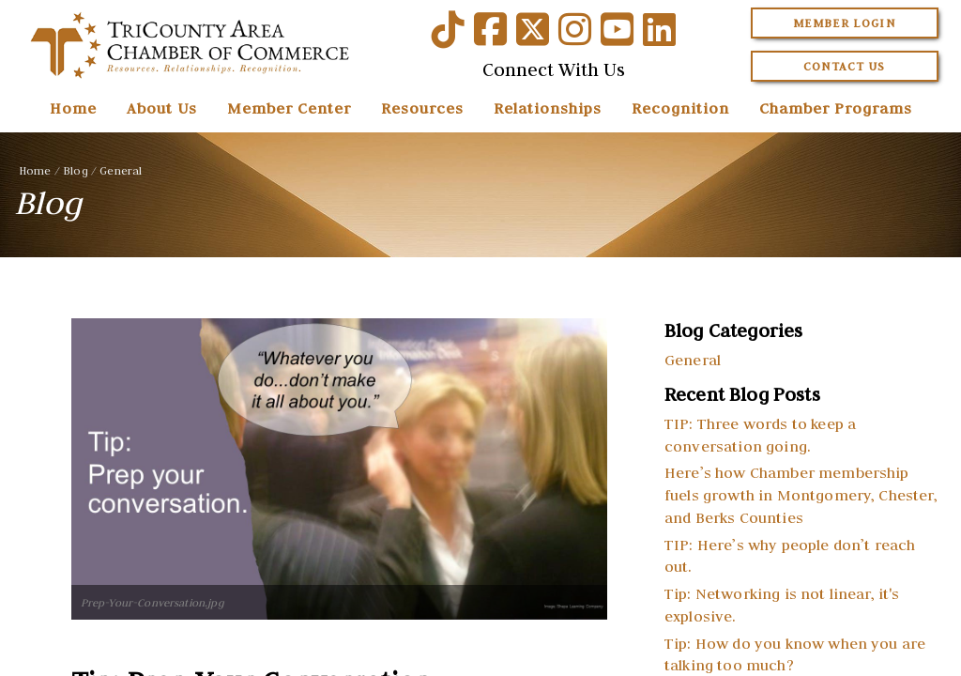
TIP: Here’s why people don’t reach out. (789, 555)
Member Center (289, 108)
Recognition (680, 108)
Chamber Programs (835, 108)
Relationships (548, 108)
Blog (75, 170)
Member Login (844, 23)
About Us (162, 108)
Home (73, 108)
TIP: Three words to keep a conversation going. (760, 434)
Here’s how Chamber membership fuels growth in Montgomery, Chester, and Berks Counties (801, 495)
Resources (422, 108)
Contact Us (844, 66)
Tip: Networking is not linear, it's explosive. (782, 604)
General (120, 170)
